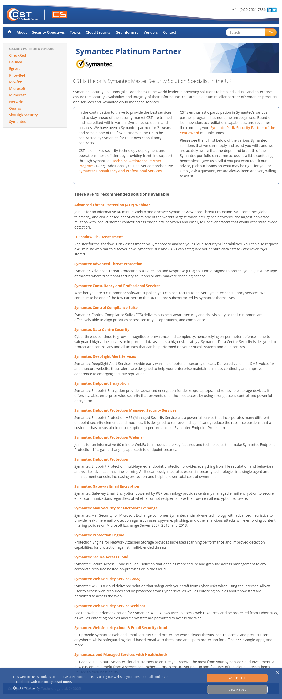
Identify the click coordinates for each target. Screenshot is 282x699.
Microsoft (17, 88)
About (22, 32)
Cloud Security (98, 32)
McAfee (15, 81)
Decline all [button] (237, 689)
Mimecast (17, 95)
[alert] (141, 683)
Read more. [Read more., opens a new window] (63, 682)
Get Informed (127, 32)
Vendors (151, 32)
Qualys (15, 108)
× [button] (277, 673)
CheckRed (17, 55)
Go (271, 32)
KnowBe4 (17, 75)
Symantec (17, 121)
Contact (169, 32)
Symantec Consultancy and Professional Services (120, 170)
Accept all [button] (237, 678)
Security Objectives (48, 32)
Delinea (15, 62)
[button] (96, 688)
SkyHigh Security (23, 114)
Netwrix (16, 101)
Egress (14, 68)
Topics (75, 32)
